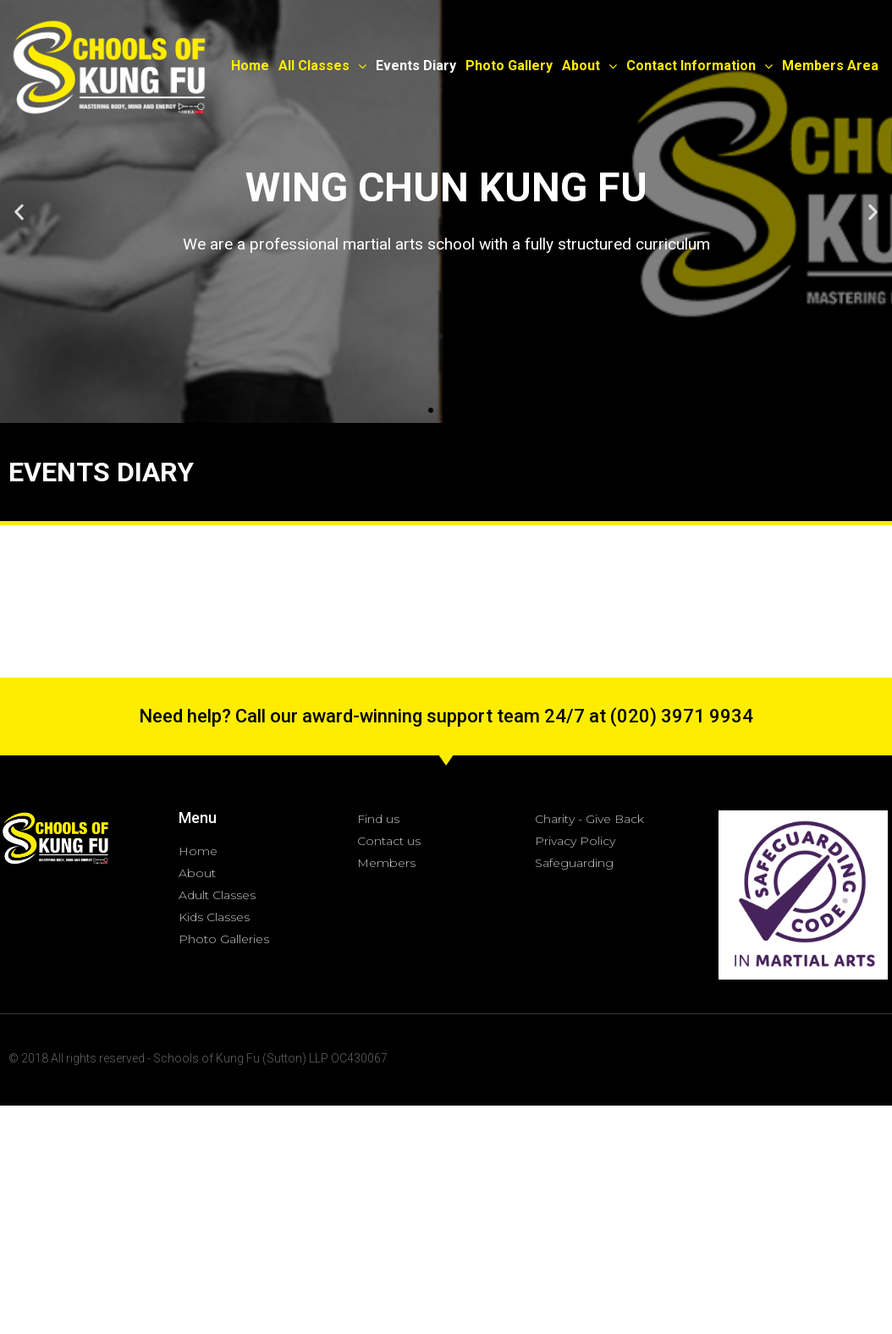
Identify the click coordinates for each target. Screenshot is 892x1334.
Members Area (830, 66)
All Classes (322, 66)
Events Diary (416, 66)
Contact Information (699, 66)
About (589, 66)
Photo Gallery (509, 66)
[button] (430, 410)
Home (250, 66)
